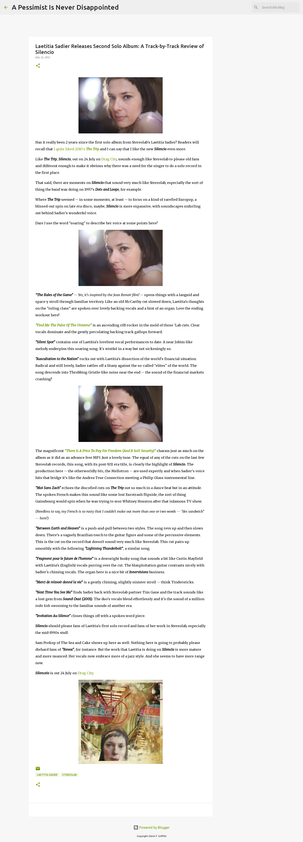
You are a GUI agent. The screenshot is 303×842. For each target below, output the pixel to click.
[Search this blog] (277, 7)
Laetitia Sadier (47, 774)
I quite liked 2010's (76, 149)
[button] (37, 66)
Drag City (109, 159)
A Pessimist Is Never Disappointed (65, 7)
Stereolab (69, 774)
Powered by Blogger (151, 827)
